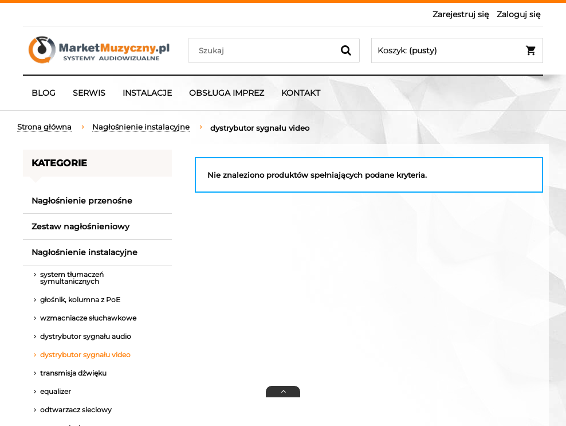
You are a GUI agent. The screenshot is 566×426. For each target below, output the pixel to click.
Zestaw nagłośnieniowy (80, 226)
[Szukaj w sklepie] (263, 50)
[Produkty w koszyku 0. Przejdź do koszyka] (457, 50)
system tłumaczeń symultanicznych (72, 278)
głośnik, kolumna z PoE (80, 299)
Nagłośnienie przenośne (82, 201)
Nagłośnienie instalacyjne (84, 252)
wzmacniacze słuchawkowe (88, 318)
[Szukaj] (346, 50)
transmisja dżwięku (73, 373)
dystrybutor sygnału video (85, 354)
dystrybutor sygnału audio (85, 336)
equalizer (55, 391)
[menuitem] (43, 93)
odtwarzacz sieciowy (76, 409)
